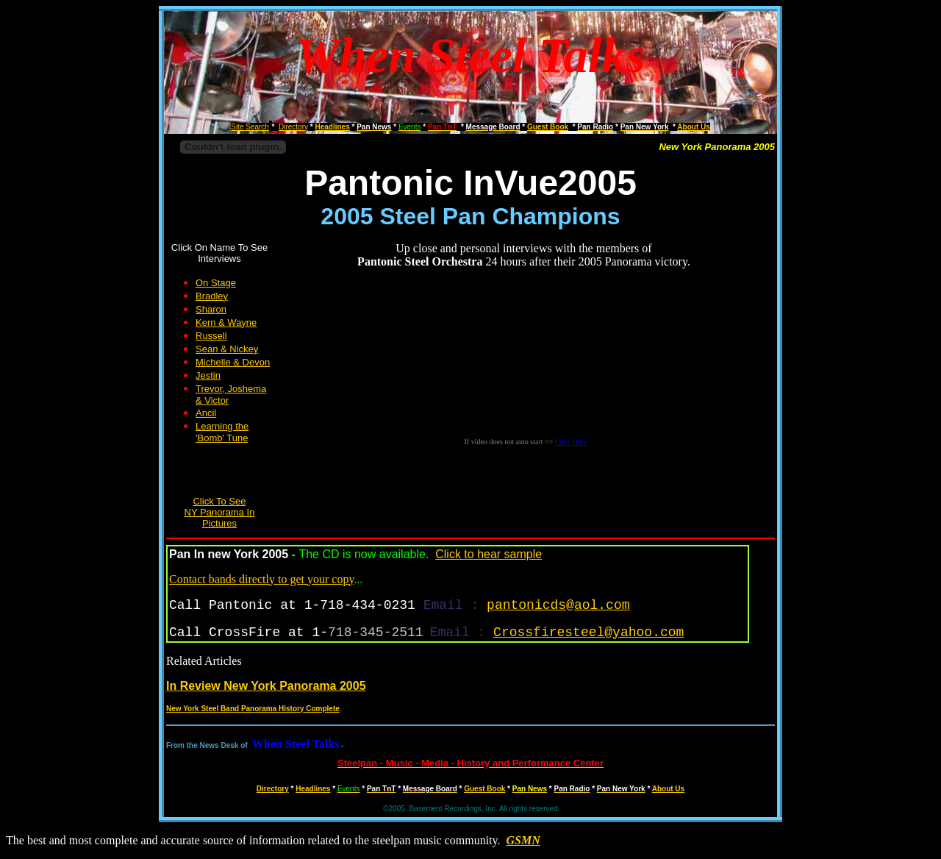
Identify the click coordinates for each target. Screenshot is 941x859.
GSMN (523, 840)
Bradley (212, 296)
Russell (211, 335)
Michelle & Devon (233, 362)
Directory (273, 789)
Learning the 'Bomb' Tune (222, 432)
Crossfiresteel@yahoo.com (588, 632)
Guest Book (484, 789)
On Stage (216, 282)
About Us (668, 789)
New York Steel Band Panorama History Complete (253, 709)
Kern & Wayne (226, 322)
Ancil (206, 412)
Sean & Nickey (227, 348)
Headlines (313, 789)
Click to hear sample (488, 554)
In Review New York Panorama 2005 (266, 686)
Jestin (208, 375)
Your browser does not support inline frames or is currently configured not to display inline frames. (525, 362)
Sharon (211, 309)
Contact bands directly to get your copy (261, 579)
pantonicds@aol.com (558, 605)
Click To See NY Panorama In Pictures (220, 512)
